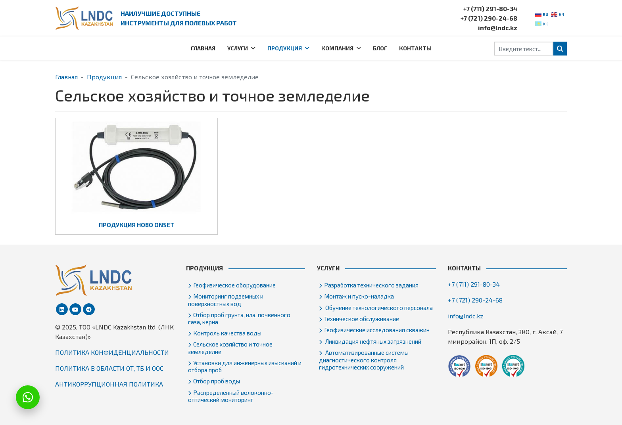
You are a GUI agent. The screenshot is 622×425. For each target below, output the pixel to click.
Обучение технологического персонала (378, 307)
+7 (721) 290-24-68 (489, 18)
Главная (203, 48)
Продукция (284, 48)
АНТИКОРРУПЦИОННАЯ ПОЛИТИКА (109, 384)
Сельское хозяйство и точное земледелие (230, 348)
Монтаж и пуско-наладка (359, 296)
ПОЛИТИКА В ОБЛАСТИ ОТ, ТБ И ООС (109, 368)
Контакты (415, 48)
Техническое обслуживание (361, 318)
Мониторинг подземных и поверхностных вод (225, 300)
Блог (380, 48)
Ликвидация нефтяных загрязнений (372, 341)
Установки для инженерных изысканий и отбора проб (244, 366)
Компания (337, 48)
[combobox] (523, 49)
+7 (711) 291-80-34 (490, 8)
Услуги (237, 48)
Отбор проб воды (216, 381)
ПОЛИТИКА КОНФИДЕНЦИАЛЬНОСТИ (112, 352)
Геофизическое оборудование (234, 285)
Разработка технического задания (371, 285)
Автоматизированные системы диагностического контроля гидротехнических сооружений (364, 359)
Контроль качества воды (227, 333)
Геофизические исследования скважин (377, 329)
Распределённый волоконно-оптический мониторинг (231, 396)
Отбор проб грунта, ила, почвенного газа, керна (239, 318)
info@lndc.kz (497, 27)
